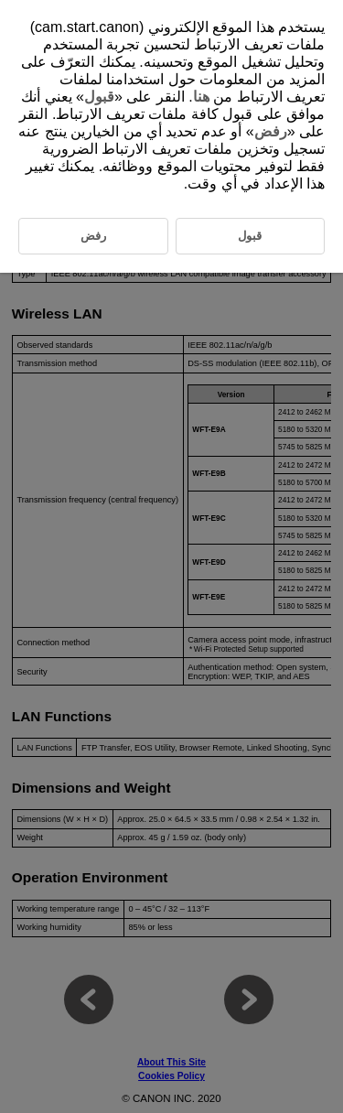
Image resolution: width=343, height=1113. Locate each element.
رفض (270, 131)
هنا (201, 96)
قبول (99, 96)
